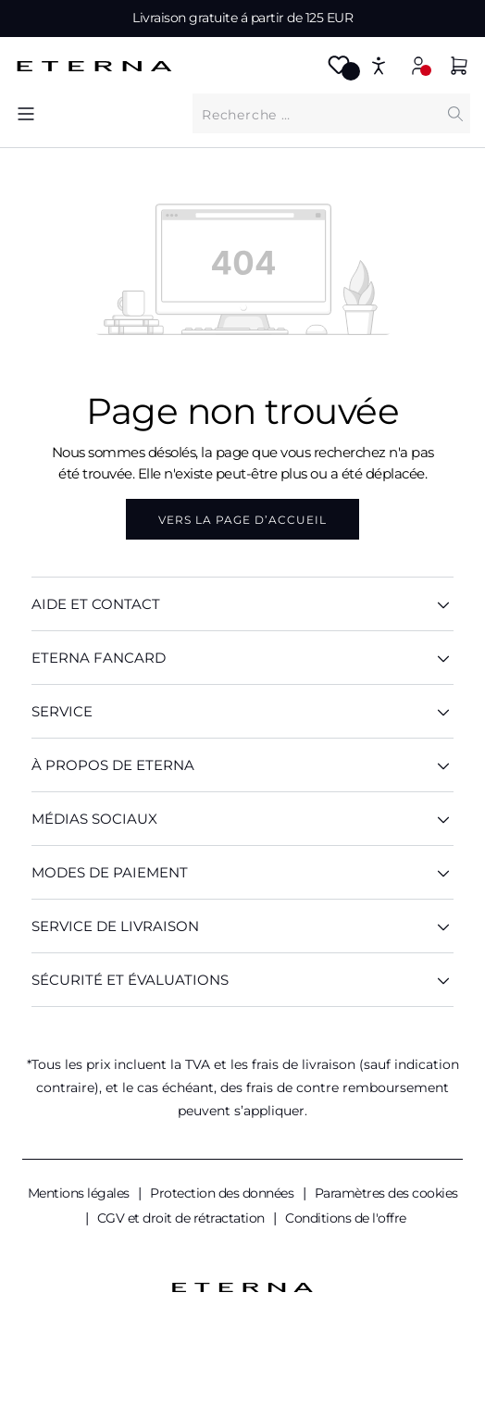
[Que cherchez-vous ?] (317, 113)
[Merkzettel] (339, 71)
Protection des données (223, 1193)
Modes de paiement (242, 872)
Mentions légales (80, 1193)
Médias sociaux (242, 818)
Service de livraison (242, 926)
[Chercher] (455, 113)
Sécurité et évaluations (242, 979)
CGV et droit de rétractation (182, 1218)
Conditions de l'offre (345, 1218)
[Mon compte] (418, 65)
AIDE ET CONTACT (242, 603)
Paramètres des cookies (386, 1193)
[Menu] (26, 113)
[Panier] (459, 68)
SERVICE (242, 711)
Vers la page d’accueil (242, 520)
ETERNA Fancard (242, 657)
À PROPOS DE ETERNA (242, 764)
